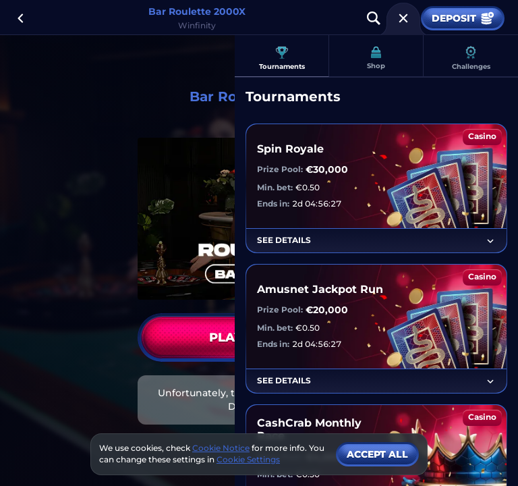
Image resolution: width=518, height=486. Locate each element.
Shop (376, 58)
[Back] (20, 18)
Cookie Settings (248, 459)
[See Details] (490, 241)
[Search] (374, 18)
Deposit (463, 18)
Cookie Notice (221, 448)
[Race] (403, 18)
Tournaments (282, 58)
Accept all (377, 454)
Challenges (471, 58)
